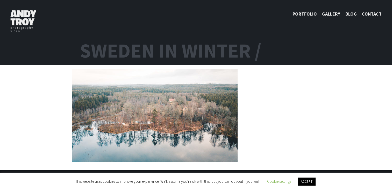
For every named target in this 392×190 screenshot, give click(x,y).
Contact (372, 14)
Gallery (331, 14)
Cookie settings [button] (279, 181)
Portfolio (305, 14)
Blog (351, 14)
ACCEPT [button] (306, 181)
